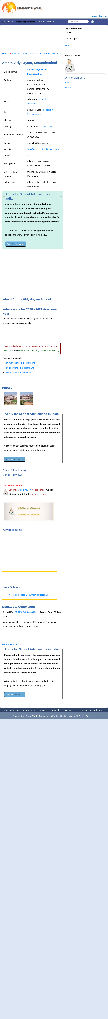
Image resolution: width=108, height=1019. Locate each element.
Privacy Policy (69, 710)
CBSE (30, 155)
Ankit (67, 82)
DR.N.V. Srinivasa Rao (26, 612)
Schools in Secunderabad (47, 53)
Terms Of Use (85, 710)
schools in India (45, 126)
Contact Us (42, 710)
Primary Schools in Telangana (20, 363)
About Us (30, 710)
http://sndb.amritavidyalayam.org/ (43, 149)
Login (94, 16)
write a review (24, 490)
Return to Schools (11, 644)
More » (50, 21)
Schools (6, 53)
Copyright (55, 710)
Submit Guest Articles (13, 710)
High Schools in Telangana (19, 372)
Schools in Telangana (22, 53)
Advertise (98, 710)
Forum (41, 21)
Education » (7, 21)
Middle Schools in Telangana (20, 367)
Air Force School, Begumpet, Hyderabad (28, 595)
